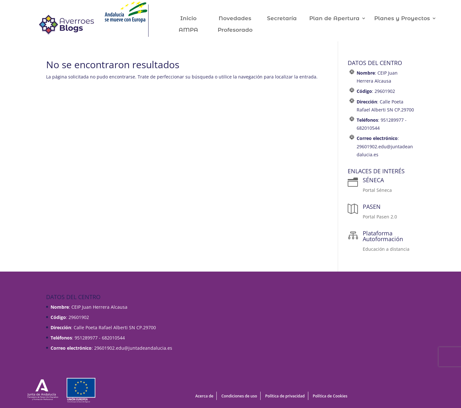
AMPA (195, 30)
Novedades (241, 18)
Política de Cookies (330, 396)
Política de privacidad (285, 396)
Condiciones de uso (239, 396)
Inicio (195, 18)
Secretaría (288, 18)
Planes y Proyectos (409, 18)
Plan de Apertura (341, 18)
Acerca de (204, 396)
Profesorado (241, 30)
